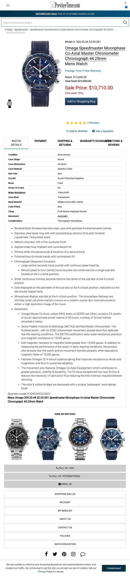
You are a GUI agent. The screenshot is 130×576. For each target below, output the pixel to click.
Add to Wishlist (76, 131)
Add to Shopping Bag (81, 101)
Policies (65, 535)
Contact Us (65, 527)
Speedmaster (21, 29)
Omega (8, 29)
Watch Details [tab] (16, 142)
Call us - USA (65, 468)
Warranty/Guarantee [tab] (91, 141)
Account (65, 502)
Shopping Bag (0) (65, 494)
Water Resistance (16, 192)
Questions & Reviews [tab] (114, 142)
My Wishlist (65, 510)
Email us (65, 484)
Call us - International (65, 476)
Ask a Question (102, 131)
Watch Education (65, 544)
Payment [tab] (41, 141)
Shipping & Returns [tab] (65, 142)
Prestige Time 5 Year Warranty (83, 70)
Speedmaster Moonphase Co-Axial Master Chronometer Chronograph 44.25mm (71, 29)
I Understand (114, 568)
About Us (65, 519)
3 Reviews (93, 122)
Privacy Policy (45, 571)
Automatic (63, 216)
